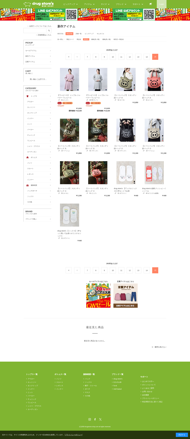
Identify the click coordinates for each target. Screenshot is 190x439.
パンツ (58, 379)
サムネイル (100, 34)
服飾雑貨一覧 (89, 374)
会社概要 (145, 395)
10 (113, 57)
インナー (31, 389)
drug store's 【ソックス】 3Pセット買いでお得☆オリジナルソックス (69, 233)
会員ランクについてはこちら (40, 26)
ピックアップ (89, 34)
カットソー (32, 382)
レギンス (59, 386)
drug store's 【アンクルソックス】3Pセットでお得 (125, 189)
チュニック (32, 399)
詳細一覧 (79, 34)
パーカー (31, 396)
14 (147, 57)
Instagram (89, 419)
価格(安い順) (95, 39)
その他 (87, 396)
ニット (30, 392)
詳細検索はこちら (44, 35)
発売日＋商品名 (119, 39)
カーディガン (33, 409)
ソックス (88, 382)
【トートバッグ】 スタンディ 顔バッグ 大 (125, 96)
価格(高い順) (106, 39)
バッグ (87, 379)
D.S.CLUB (117, 382)
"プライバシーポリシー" (73, 435)
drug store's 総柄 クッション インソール (154, 189)
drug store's (118, 379)
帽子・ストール (91, 386)
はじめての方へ (148, 381)
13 (138, 57)
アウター (31, 379)
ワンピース (32, 403)
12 (130, 57)
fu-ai (115, 386)
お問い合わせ (147, 391)
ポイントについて (149, 385)
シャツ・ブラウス (34, 406)
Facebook (95, 419)
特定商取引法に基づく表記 (152, 402)
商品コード (70, 39)
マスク (87, 392)
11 (121, 57)
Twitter (100, 419)
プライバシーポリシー (150, 398)
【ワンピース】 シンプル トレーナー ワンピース (68, 96)
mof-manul (118, 389)
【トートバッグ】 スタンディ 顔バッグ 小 (125, 147)
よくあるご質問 (148, 388)
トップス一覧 (32, 374)
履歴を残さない (160, 347)
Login (161, 4)
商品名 (79, 39)
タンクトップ (33, 386)
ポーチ (87, 389)
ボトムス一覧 (60, 374)
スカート (59, 382)
